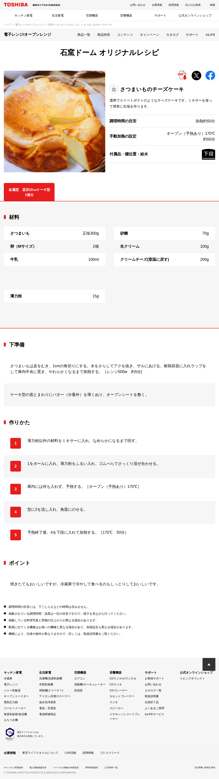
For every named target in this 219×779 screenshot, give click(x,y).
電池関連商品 (47, 714)
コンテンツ (125, 34)
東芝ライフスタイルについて (40, 752)
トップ (7, 24)
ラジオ (114, 702)
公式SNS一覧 (127, 767)
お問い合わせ (137, 4)
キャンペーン (149, 34)
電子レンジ (11, 684)
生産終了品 (152, 702)
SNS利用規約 (105, 767)
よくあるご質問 (154, 708)
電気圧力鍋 (11, 702)
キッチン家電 (24, 15)
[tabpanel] (109, 265)
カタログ (172, 34)
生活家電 (58, 15)
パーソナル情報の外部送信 (75, 767)
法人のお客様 (193, 4)
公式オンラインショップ (195, 15)
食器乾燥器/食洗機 (15, 714)
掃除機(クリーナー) (51, 690)
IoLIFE (210, 34)
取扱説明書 (152, 696)
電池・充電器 (47, 708)
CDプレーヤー (118, 690)
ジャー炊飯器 (12, 690)
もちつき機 (11, 720)
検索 (212, 4)
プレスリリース (110, 752)
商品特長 (103, 34)
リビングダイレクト (192, 678)
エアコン (79, 678)
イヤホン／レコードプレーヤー (125, 717)
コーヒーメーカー (15, 708)
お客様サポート (154, 678)
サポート (160, 15)
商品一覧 (83, 34)
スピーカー (116, 708)
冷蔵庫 (8, 678)
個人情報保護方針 (43, 767)
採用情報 (174, 4)
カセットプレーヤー (122, 696)
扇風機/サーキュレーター (90, 684)
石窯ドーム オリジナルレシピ (63, 24)
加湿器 (78, 690)
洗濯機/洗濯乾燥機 (50, 678)
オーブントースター (16, 696)
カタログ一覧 (153, 690)
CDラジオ (116, 684)
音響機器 (126, 15)
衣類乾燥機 (46, 684)
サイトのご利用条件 (15, 767)
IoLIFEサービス (154, 714)
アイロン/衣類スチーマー (55, 696)
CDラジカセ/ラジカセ (123, 678)
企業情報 (157, 4)
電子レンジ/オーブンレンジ (29, 24)
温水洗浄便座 (47, 702)
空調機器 (92, 15)
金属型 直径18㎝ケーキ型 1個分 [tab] (31, 192)
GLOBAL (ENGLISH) (203, 767)
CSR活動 (70, 752)
